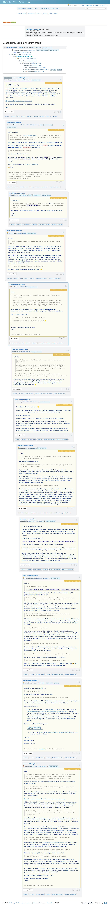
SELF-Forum (8, 78)
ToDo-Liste (42, 749)
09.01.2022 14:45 (21, 233)
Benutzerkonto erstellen (38, 116)
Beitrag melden (9, 112)
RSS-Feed (45, 13)
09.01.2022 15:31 (28, 402)
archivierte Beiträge (53, 13)
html (42, 125)
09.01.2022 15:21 (27, 352)
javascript (56, 683)
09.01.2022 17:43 (37, 578)
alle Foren (13, 116)
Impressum (29, 903)
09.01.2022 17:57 (41, 683)
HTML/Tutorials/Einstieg (34, 727)
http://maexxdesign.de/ (25, 88)
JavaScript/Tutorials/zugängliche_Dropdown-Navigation (55, 732)
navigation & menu (36, 80)
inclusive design (48, 125)
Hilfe (57, 8)
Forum (21, 2)
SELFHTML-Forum (22, 13)
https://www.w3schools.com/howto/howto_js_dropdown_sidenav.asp (44, 799)
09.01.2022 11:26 (19, 80)
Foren (35, 8)
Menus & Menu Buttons (31, 164)
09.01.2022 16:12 (32, 448)
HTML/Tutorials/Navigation (35, 729)
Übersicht (29, 8)
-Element (48, 145)
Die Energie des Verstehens (17, 903)
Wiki (14, 2)
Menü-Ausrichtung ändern (20, 78)
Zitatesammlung (44, 8)
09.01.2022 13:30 (28, 125)
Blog (28, 2)
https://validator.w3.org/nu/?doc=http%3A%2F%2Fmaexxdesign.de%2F (47, 711)
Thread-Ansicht (31, 13)
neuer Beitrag (22, 8)
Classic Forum (51, 903)
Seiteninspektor (36, 717)
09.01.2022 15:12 (22, 287)
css (47, 683)
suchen (53, 8)
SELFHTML (7, 2)
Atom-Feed (38, 13)
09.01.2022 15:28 (23, 195)
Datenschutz (36, 903)
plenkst (36, 875)
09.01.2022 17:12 (33, 521)
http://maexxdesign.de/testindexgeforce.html (19, 101)
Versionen (27, 80)
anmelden (29, 116)
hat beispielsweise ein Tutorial (54, 842)
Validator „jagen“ (49, 709)
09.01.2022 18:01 (36, 766)
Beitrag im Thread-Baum (51, 116)
